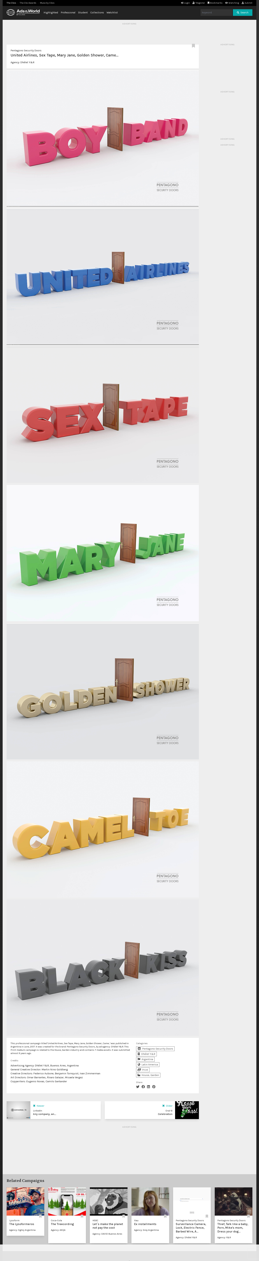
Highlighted (51, 12)
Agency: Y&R (224, 1237)
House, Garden (148, 1075)
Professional (68, 12)
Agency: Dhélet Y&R (186, 1237)
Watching (232, 2)
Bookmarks (215, 2)
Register (198, 2)
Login (185, 2)
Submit (247, 2)
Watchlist (112, 12)
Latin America (148, 1064)
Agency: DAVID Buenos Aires (107, 1233)
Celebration (165, 1114)
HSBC (95, 1220)
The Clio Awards (28, 2)
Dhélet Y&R (27, 62)
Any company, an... (44, 1114)
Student (83, 12)
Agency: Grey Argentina (146, 1230)
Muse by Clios (47, 2)
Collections (97, 12)
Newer (38, 1105)
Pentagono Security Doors (26, 50)
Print (143, 1069)
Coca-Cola (56, 1220)
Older (167, 1105)
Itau (136, 1220)
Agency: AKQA (58, 1230)
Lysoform (14, 1220)
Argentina (145, 1059)
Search (242, 12)
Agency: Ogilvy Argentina (22, 1230)
